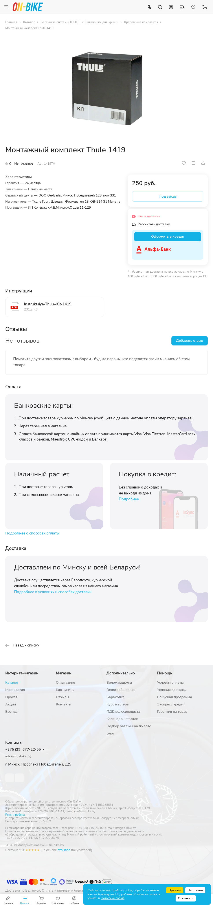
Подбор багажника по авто (128, 726)
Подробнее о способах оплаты (32, 533)
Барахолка (115, 697)
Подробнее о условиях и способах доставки (53, 592)
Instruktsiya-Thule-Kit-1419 (47, 304)
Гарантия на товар (172, 711)
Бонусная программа (174, 697)
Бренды (11, 711)
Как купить (65, 689)
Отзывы (62, 697)
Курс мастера (117, 704)
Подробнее (129, 499)
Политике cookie (112, 898)
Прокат (11, 697)
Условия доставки (172, 689)
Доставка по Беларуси (22, 890)
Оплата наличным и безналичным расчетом (76, 890)
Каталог (11, 682)
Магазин (63, 673)
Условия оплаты (170, 682)
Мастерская (15, 689)
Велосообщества (120, 689)
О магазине (65, 682)
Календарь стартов (122, 718)
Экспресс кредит (171, 704)
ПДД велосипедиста (123, 711)
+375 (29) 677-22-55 (23, 749)
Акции (10, 704)
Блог (110, 733)
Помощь (164, 673)
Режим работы (15, 815)
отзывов (64, 850)
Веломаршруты (119, 682)
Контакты (64, 704)
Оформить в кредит (167, 236)
